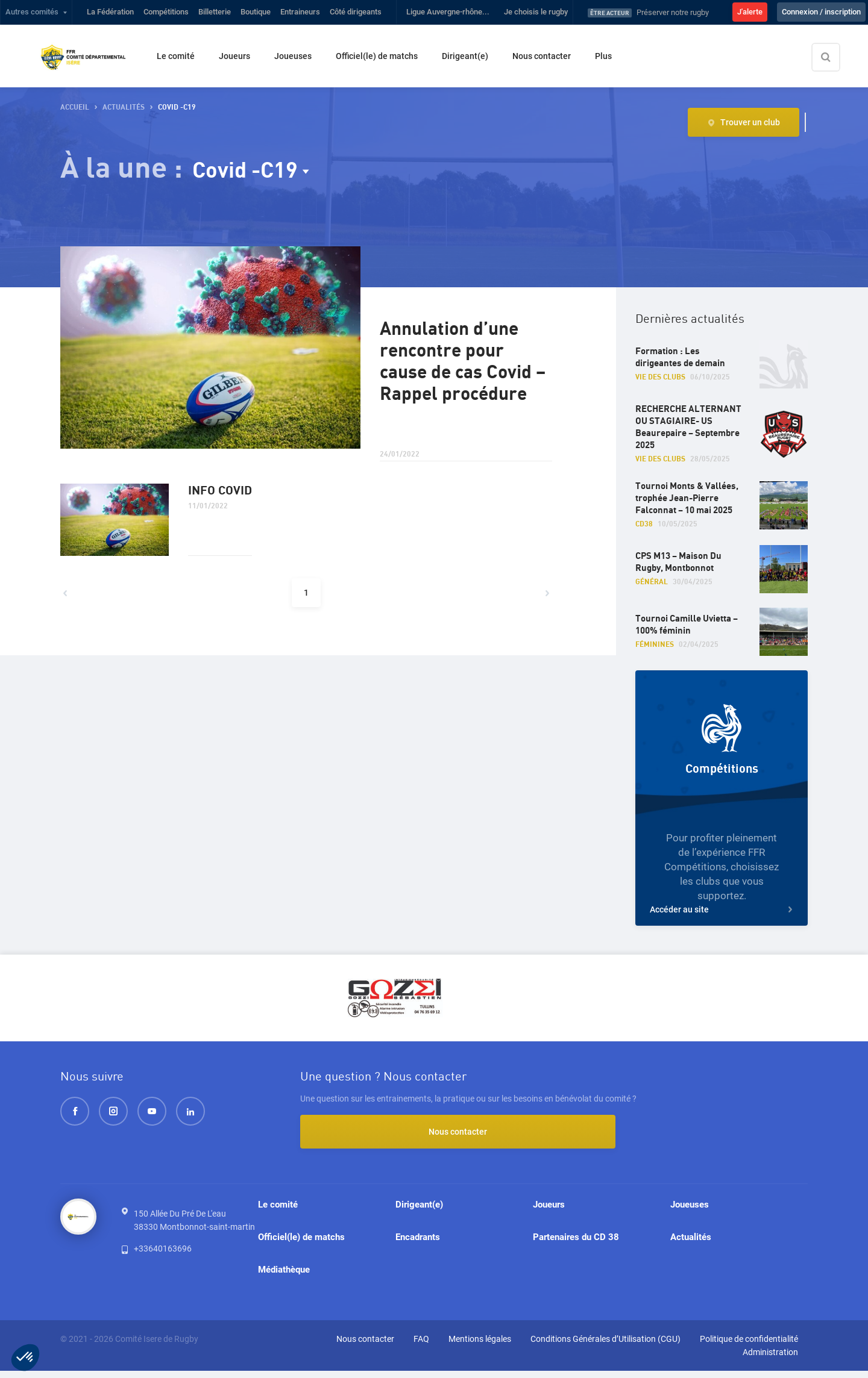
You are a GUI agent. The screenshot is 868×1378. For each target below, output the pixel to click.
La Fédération (110, 11)
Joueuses (293, 56)
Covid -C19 (251, 170)
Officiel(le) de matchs (377, 56)
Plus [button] (603, 56)
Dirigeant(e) (465, 56)
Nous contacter (541, 56)
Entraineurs (300, 11)
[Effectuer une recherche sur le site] (836, 57)
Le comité (176, 56)
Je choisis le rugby (536, 11)
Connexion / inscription (821, 11)
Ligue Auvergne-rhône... (447, 11)
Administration (770, 1359)
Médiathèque (284, 1275)
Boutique (256, 11)
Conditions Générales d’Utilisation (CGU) (605, 1346)
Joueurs (234, 56)
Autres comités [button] (31, 11)
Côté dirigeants (356, 11)
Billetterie (214, 11)
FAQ (421, 1346)
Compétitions (166, 11)
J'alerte (750, 11)
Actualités (690, 1240)
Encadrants (417, 1240)
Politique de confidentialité (749, 1346)
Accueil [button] (74, 107)
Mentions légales (479, 1346)
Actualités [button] (123, 107)
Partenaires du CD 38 (576, 1240)
